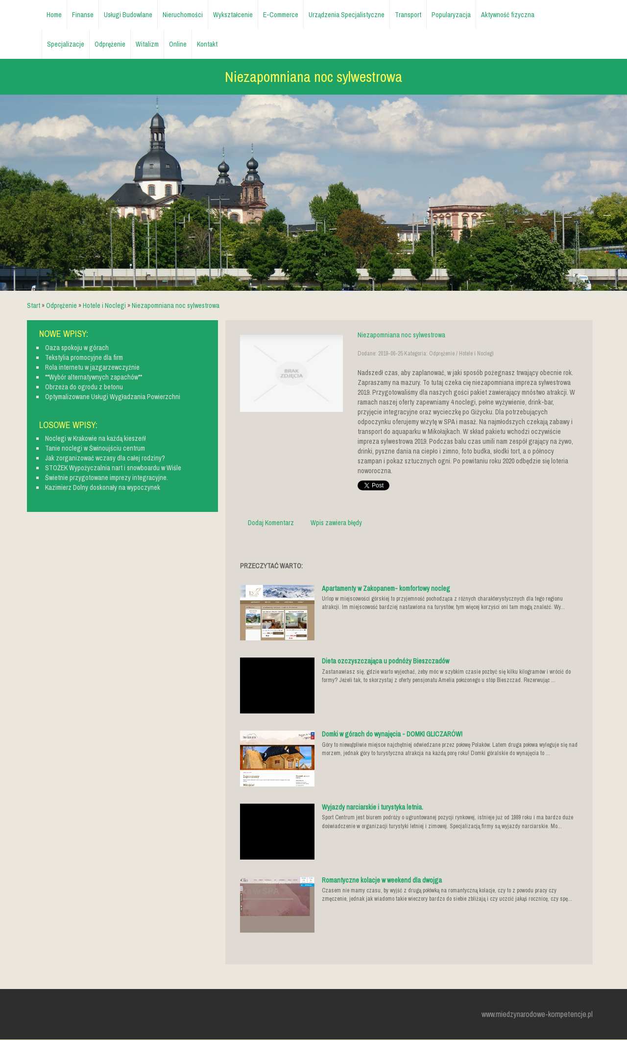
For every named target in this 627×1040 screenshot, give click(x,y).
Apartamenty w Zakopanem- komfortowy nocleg (386, 588)
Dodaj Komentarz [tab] (271, 522)
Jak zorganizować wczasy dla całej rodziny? (105, 458)
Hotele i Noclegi (104, 305)
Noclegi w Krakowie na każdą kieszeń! (95, 438)
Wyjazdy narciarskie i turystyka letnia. (372, 807)
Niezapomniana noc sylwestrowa (175, 305)
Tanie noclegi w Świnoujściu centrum (95, 448)
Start (33, 305)
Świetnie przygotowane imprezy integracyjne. (106, 477)
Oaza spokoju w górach (77, 347)
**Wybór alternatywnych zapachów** (93, 377)
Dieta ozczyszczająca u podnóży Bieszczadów (385, 661)
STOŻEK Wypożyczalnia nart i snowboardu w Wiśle (113, 467)
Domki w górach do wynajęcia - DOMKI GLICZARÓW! (392, 734)
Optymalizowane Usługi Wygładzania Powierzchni (112, 396)
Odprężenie (61, 305)
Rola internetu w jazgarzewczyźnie (92, 367)
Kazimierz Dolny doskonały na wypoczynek (102, 487)
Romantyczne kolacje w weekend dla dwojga (382, 880)
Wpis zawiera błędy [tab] (336, 522)
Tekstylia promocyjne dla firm (84, 357)
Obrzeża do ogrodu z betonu (84, 386)
